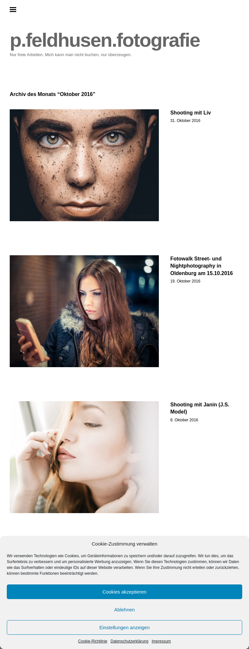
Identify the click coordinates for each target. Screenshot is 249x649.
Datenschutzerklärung (129, 641)
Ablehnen (124, 609)
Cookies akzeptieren (124, 592)
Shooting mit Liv (190, 112)
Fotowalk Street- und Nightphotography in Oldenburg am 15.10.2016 (201, 266)
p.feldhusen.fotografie (105, 40)
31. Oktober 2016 (185, 120)
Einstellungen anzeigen (124, 627)
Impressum (161, 641)
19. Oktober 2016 (185, 281)
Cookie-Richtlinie (92, 641)
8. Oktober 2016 (184, 420)
